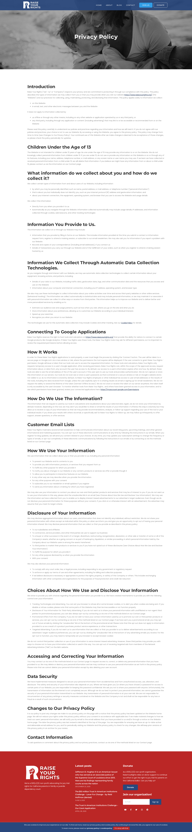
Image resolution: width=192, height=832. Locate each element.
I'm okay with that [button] (121, 828)
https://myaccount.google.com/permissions (120, 389)
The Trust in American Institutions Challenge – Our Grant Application (96, 806)
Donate (130, 787)
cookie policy (106, 828)
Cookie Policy (126, 323)
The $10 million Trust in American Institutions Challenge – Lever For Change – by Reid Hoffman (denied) (96, 794)
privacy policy (93, 828)
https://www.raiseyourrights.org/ (138, 95)
